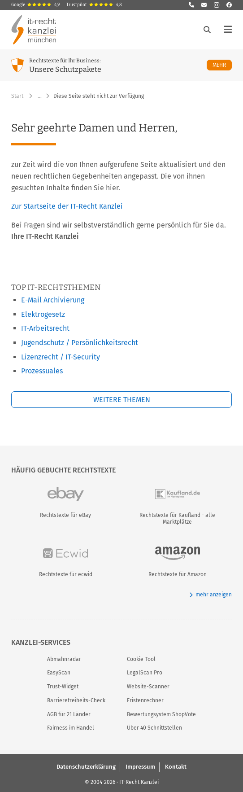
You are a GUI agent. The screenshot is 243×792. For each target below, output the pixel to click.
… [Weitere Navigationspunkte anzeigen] (40, 96)
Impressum (140, 766)
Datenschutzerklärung (86, 766)
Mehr (222, 64)
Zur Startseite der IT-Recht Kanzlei (67, 206)
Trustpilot (94, 5)
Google (35, 5)
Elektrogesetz (43, 314)
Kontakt (176, 766)
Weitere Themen (121, 399)
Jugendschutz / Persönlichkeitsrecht (79, 342)
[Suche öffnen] (207, 29)
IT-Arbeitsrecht (45, 328)
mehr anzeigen (210, 595)
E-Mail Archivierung (52, 300)
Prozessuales (42, 371)
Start (17, 96)
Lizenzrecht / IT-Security (60, 357)
